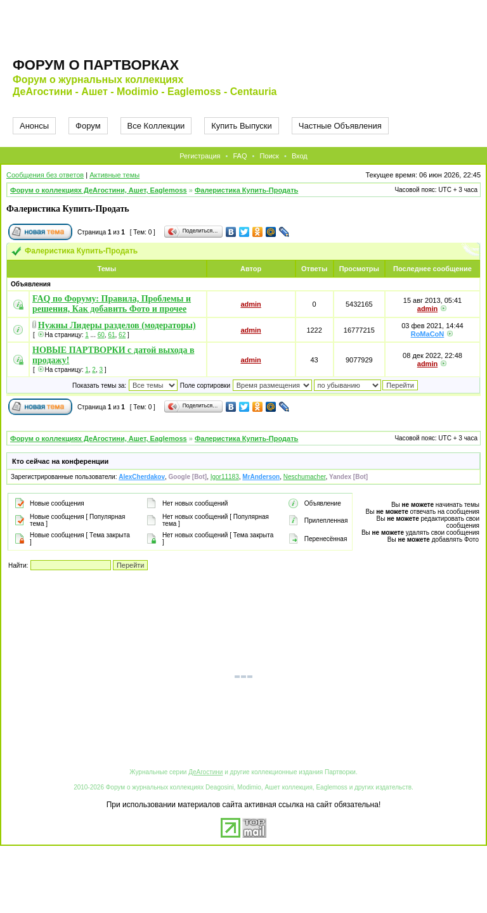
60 (101, 334)
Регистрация (199, 156)
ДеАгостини (205, 772)
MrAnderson (261, 476)
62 (122, 334)
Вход (300, 156)
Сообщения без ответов (45, 175)
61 (111, 334)
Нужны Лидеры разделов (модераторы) (117, 325)
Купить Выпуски (241, 126)
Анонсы (34, 126)
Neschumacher (304, 476)
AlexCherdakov (142, 476)
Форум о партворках (96, 65)
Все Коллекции (156, 126)
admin (250, 304)
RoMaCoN (428, 334)
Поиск (268, 156)
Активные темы (114, 175)
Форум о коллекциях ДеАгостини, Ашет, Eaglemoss (98, 190)
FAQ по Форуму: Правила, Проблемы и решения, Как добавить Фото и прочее (111, 304)
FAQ (240, 156)
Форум (88, 126)
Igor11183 (225, 476)
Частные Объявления (340, 126)
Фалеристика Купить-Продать (246, 190)
